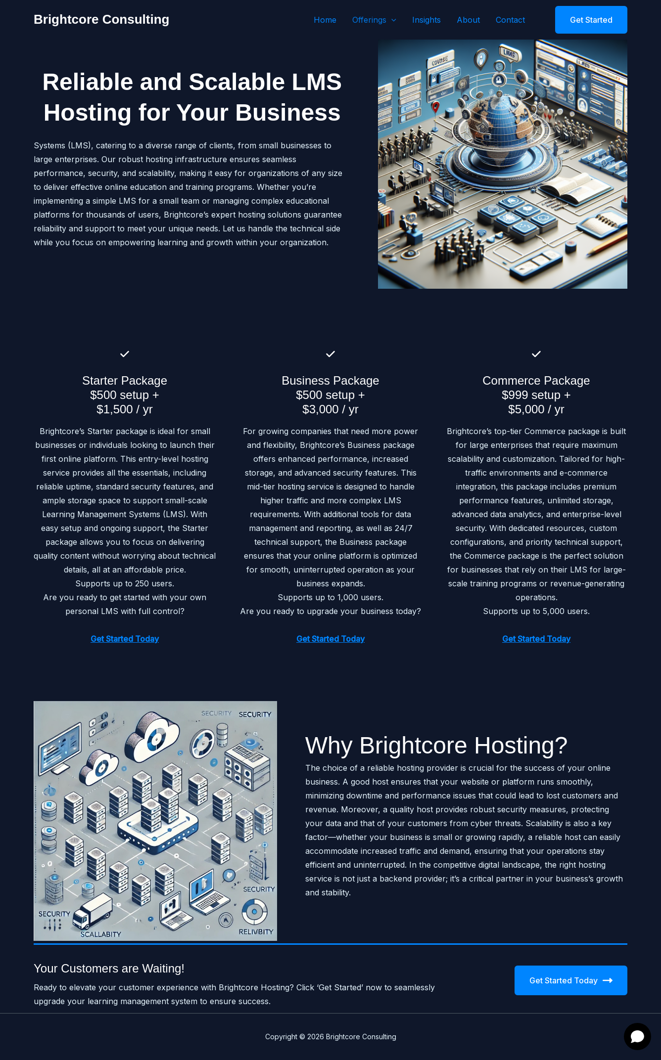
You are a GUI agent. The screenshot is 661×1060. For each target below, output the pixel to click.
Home (325, 20)
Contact (510, 20)
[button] (391, 20)
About (468, 20)
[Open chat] (637, 1036)
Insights (426, 20)
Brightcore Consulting (101, 19)
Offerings (374, 20)
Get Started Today (571, 980)
